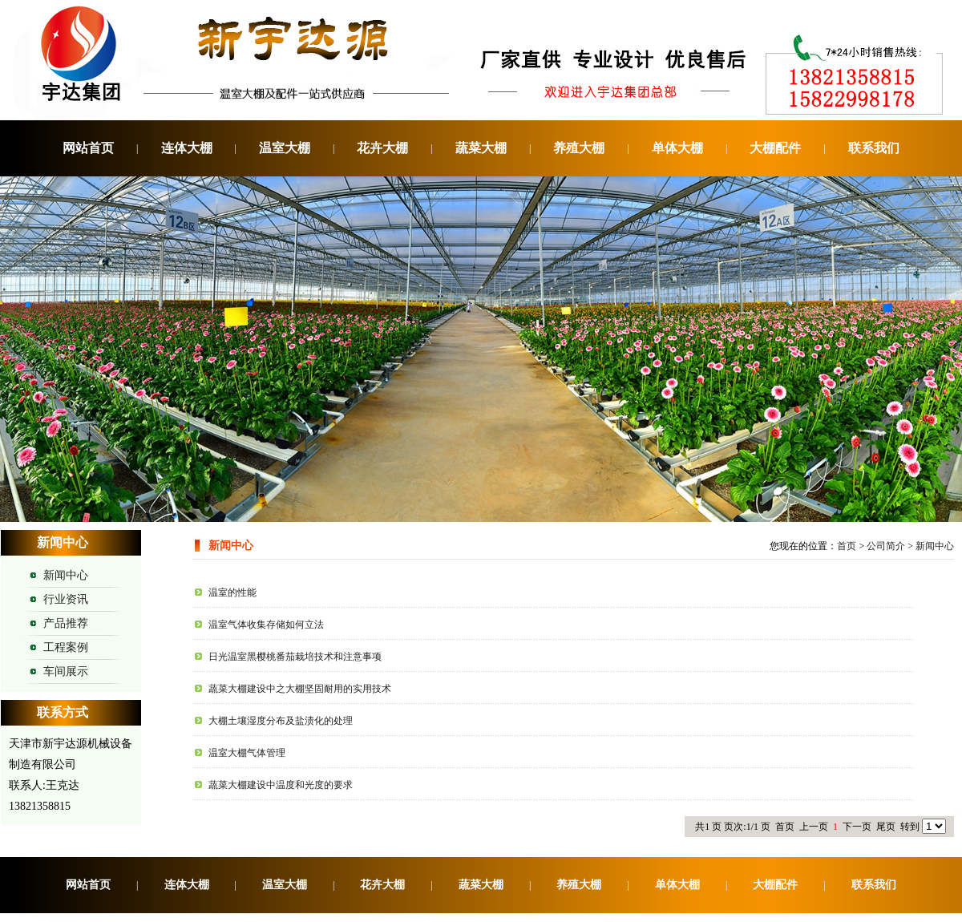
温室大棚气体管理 (246, 752)
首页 (846, 546)
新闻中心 (65, 575)
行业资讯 (65, 599)
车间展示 (65, 671)
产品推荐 (65, 623)
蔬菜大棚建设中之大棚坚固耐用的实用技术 (299, 688)
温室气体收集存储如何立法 (266, 624)
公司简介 (886, 546)
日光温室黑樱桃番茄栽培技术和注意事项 (295, 656)
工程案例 (65, 647)
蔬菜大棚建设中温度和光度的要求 (280, 785)
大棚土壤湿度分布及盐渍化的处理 (280, 720)
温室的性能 (232, 592)
